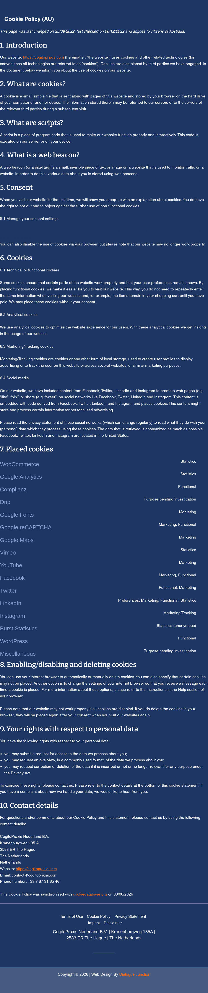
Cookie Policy (98, 916)
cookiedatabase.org (90, 894)
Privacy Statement (130, 916)
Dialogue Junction (134, 974)
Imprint (94, 923)
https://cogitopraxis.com (43, 57)
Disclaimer (113, 923)
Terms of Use (71, 916)
